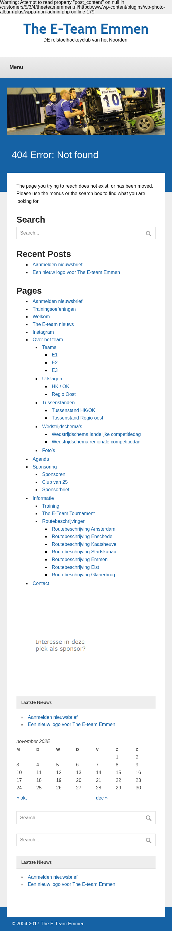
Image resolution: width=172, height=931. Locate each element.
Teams (49, 347)
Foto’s (48, 450)
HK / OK (60, 386)
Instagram (43, 332)
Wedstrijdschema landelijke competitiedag (96, 434)
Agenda (41, 459)
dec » (102, 797)
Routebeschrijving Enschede (82, 536)
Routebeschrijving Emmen (80, 559)
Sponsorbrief (55, 489)
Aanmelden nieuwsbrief (57, 264)
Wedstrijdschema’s (62, 426)
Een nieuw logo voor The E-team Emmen (76, 272)
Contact (41, 583)
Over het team (48, 339)
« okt (21, 797)
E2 (55, 362)
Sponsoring (45, 466)
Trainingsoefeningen (54, 309)
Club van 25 (55, 482)
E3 (55, 370)
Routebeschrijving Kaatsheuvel (85, 544)
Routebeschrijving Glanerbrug (83, 574)
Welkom (41, 316)
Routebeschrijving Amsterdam (83, 529)
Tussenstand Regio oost (77, 417)
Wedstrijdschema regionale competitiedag (96, 441)
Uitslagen (52, 378)
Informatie (43, 498)
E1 (55, 354)
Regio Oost (64, 394)
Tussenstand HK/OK (73, 410)
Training (50, 506)
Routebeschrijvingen (64, 521)
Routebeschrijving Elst (75, 567)
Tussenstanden (58, 402)
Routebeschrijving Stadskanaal (85, 551)
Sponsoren (53, 474)
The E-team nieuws (53, 324)
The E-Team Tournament (68, 513)
